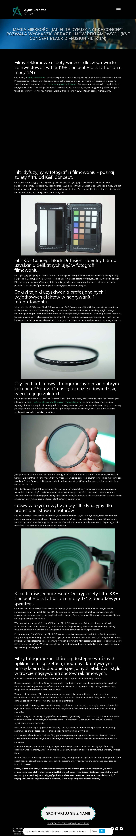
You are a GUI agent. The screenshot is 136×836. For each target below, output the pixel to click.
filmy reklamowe (36, 77)
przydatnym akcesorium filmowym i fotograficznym (55, 402)
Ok (102, 831)
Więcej (94, 831)
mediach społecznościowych (63, 84)
